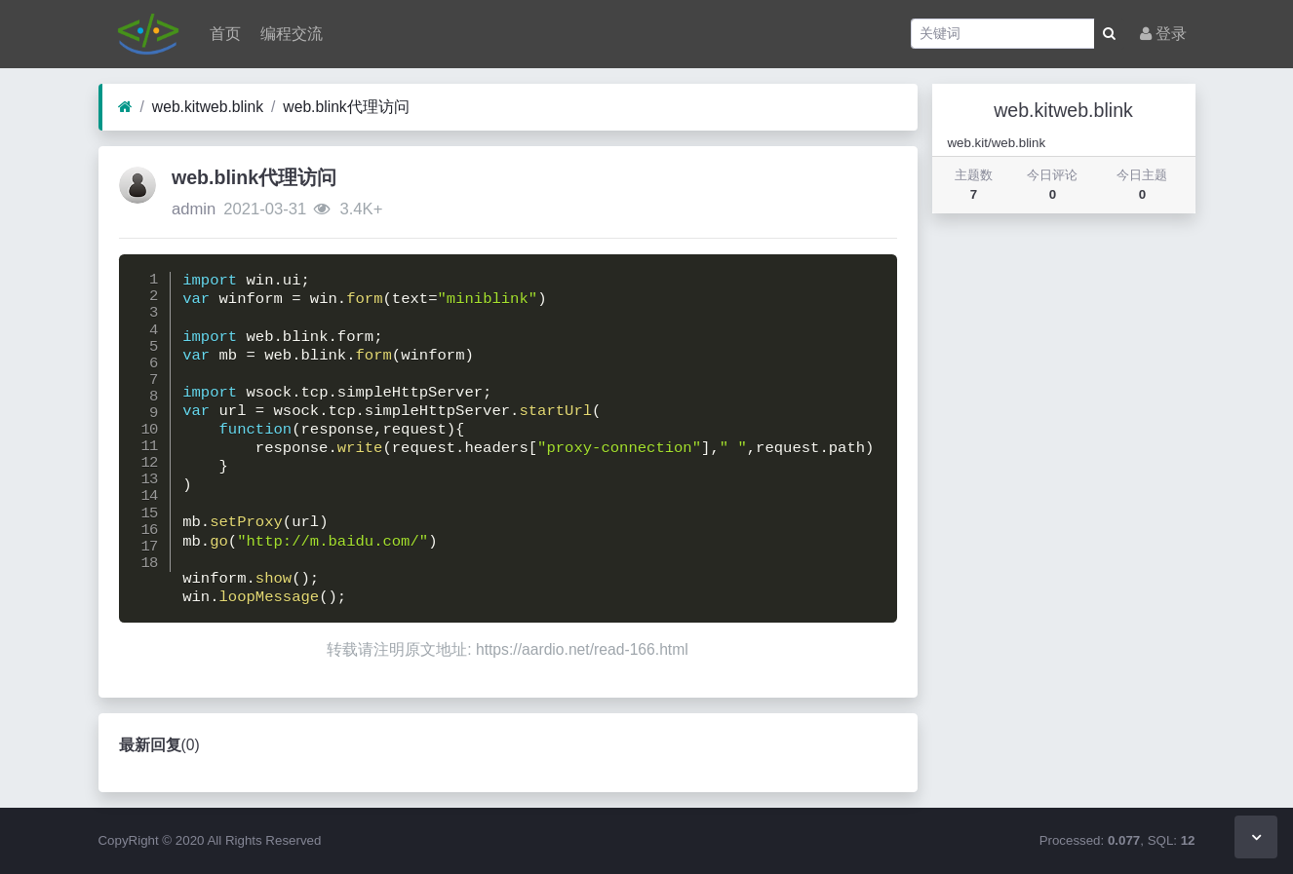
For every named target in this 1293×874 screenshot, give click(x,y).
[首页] (125, 107)
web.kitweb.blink (207, 106)
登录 (1163, 33)
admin (194, 209)
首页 (223, 33)
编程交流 (289, 33)
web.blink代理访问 (346, 106)
